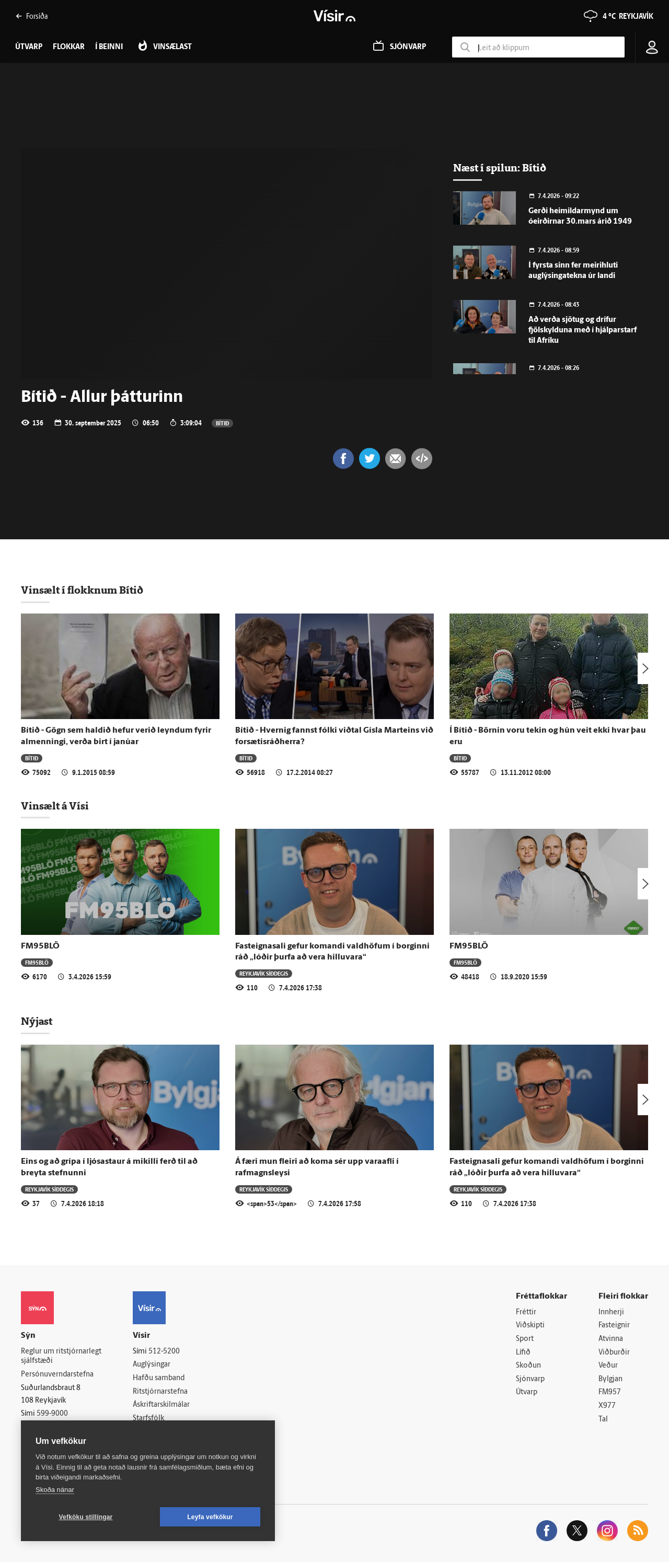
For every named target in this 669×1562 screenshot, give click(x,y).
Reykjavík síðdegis (263, 973)
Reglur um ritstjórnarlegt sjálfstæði (61, 1357)
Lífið (523, 1353)
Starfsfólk (148, 1418)
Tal (603, 1420)
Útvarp (526, 1392)
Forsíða (32, 15)
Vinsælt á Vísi (55, 806)
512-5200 (164, 1352)
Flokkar (69, 47)
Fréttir (526, 1312)
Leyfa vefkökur (210, 1517)
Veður (608, 1366)
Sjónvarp (530, 1379)
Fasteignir (614, 1325)
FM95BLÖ (40, 946)
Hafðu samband (158, 1378)
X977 (607, 1406)
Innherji (611, 1312)
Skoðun (528, 1366)
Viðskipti (530, 1325)
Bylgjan (610, 1379)
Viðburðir (614, 1353)
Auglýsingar (151, 1365)
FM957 (609, 1392)
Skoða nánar (55, 1490)
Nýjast (36, 1021)
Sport (525, 1339)
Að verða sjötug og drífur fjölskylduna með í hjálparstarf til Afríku (582, 330)
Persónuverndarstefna (57, 1375)
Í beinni (109, 47)
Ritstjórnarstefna (160, 1392)
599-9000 (52, 1414)
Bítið (222, 423)
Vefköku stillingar (86, 1517)
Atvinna (610, 1339)
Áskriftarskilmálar (161, 1405)
